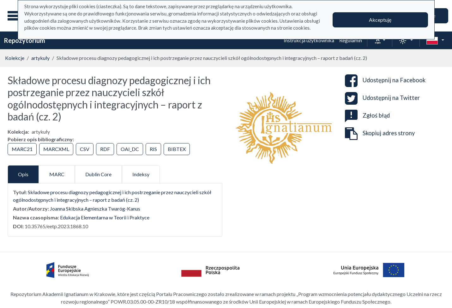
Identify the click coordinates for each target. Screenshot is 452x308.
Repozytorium (24, 40)
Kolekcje (14, 58)
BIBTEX (177, 149)
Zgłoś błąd (367, 115)
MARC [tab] (56, 174)
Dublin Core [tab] (98, 174)
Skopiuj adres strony (380, 133)
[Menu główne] (15, 16)
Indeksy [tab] (140, 174)
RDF (105, 149)
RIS (153, 149)
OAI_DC (130, 149)
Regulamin (350, 40)
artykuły (40, 58)
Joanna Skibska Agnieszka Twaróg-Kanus (95, 209)
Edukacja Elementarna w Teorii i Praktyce (104, 217)
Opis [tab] (23, 174)
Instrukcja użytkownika (309, 40)
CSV (84, 149)
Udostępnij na (385, 80)
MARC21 (22, 149)
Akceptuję (380, 20)
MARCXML (56, 149)
